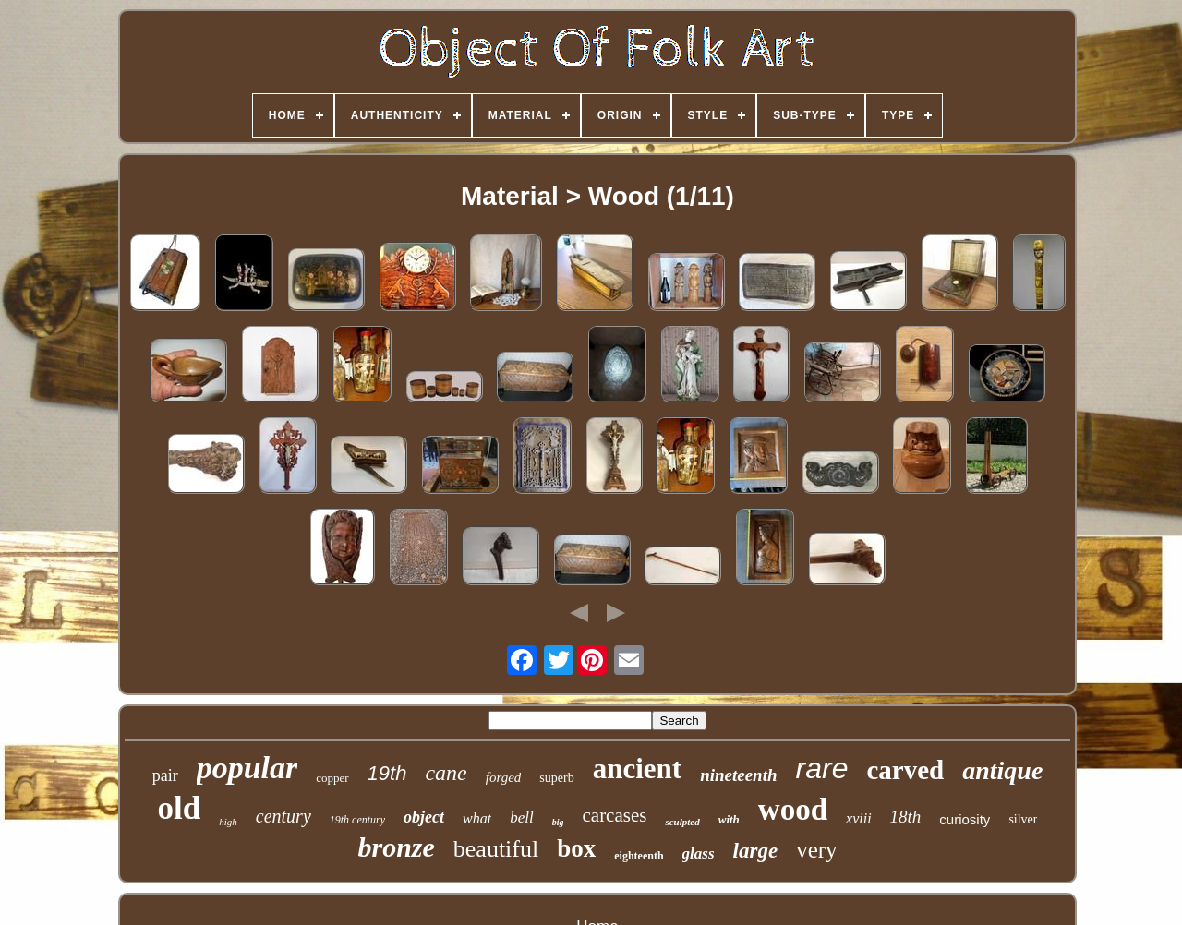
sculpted (682, 821)
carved (905, 770)
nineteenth (738, 775)
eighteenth (638, 855)
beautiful (495, 848)
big (558, 822)
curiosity (964, 819)
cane (445, 773)
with (729, 819)
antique (1002, 770)
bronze (395, 847)
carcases (614, 815)
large (755, 850)
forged (504, 777)
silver (1022, 819)
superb (556, 778)
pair (165, 775)
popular (247, 768)
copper (332, 778)
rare (822, 768)
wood (792, 809)
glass (698, 853)
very (816, 849)
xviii (859, 818)
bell (522, 817)
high (228, 821)
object (424, 817)
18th (906, 816)
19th (387, 773)
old (179, 808)
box (576, 848)
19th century (357, 819)
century (283, 816)
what (477, 818)
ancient (637, 768)
